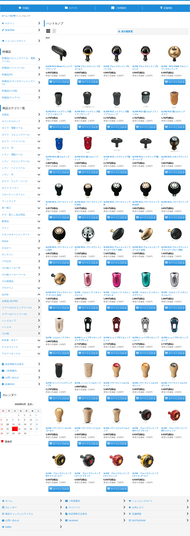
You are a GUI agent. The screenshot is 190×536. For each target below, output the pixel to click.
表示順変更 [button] (125, 31)
